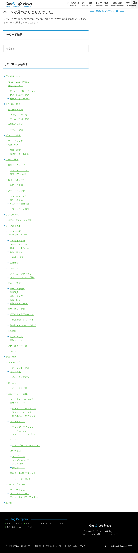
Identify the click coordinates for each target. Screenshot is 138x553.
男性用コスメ (18, 467)
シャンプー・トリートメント (26, 445)
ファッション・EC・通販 (22, 277)
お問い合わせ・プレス (76, 546)
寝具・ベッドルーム (19, 248)
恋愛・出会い (16, 251)
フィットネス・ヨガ (19, 493)
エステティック (17, 403)
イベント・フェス (18, 115)
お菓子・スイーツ (16, 165)
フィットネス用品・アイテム (24, 497)
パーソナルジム (17, 490)
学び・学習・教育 (16, 309)
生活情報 (12, 331)
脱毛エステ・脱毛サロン (24, 416)
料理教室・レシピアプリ (24, 320)
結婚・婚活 (17, 257)
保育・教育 (15, 150)
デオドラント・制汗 (19, 368)
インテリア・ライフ (17, 235)
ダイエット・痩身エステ (24, 408)
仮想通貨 (14, 292)
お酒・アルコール (16, 179)
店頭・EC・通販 (18, 174)
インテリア (29, 523)
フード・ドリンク (16, 190)
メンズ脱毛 (17, 464)
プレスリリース (13, 214)
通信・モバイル (15, 85)
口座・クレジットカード (22, 296)
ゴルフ (13, 351)
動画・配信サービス (19, 95)
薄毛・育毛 (15, 371)
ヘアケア (14, 440)
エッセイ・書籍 (17, 240)
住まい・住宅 (16, 336)
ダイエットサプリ (18, 388)
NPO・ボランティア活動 (20, 220)
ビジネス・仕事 (13, 135)
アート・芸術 (14, 231)
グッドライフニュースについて (17, 546)
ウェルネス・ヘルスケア (22, 399)
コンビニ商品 (16, 200)
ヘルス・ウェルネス (17, 484)
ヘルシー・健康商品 (19, 203)
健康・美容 (117, 4)
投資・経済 (15, 299)
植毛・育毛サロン (20, 377)
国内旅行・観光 (15, 109)
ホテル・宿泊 (16, 130)
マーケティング (15, 141)
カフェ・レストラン (19, 170)
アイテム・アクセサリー (22, 274)
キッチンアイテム (18, 244)
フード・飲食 (87, 4)
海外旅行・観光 (15, 124)
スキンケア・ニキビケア (24, 434)
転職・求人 (13, 144)
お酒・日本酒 (16, 185)
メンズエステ (18, 456)
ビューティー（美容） (18, 393)
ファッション (14, 268)
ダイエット (13, 382)
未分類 (8, 503)
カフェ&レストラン (19, 196)
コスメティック (17, 421)
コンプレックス (15, 362)
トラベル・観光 (101, 4)
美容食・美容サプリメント (23, 473)
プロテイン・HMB (21, 479)
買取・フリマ (16, 340)
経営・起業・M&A (19, 303)
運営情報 (37, 546)
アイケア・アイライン (23, 427)
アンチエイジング (20, 431)
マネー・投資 (14, 283)
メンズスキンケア (20, 460)
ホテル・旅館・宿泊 (19, 119)
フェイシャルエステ (22, 412)
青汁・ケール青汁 (20, 209)
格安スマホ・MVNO (19, 98)
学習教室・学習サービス (22, 314)
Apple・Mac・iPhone (18, 82)
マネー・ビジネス (25, 527)
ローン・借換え (17, 288)
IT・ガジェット (12, 76)
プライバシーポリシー (54, 546)
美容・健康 (11, 527)
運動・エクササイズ (17, 346)
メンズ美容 (15, 451)
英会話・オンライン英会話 (23, 325)
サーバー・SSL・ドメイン (23, 91)
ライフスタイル (73, 4)
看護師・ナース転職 (19, 154)
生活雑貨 (14, 262)
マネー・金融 (131, 4)
